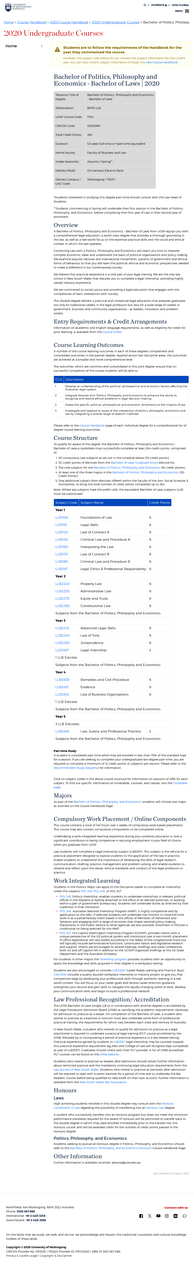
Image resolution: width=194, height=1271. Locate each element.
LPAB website (109, 1054)
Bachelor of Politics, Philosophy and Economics (127, 467)
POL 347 (65, 933)
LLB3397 (62, 650)
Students (159, 5)
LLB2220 (62, 584)
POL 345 (86, 891)
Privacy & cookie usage (21, 1255)
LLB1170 (61, 554)
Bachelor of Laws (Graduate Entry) (134, 462)
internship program (113, 959)
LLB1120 (61, 532)
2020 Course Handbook (69, 22)
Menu (182, 11)
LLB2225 (62, 628)
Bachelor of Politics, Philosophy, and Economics (107, 801)
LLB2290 (62, 643)
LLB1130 (61, 539)
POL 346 (99, 891)
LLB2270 (62, 598)
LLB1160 (61, 547)
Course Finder (112, 332)
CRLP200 (118, 970)
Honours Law (155, 1107)
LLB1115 (61, 525)
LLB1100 (61, 517)
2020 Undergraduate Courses (116, 22)
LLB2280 (62, 606)
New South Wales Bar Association (103, 1082)
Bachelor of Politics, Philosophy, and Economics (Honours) (111, 1148)
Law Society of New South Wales (76, 1069)
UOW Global (180, 5)
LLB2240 (62, 635)
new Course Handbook (162, 62)
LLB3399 (62, 731)
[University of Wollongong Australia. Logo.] (18, 7)
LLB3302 (62, 694)
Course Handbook (31, 22)
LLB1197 (61, 569)
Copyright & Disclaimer (56, 1255)
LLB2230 (62, 591)
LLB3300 (62, 680)
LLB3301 (61, 687)
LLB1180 (61, 562)
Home (9, 22)
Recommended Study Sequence (76, 767)
